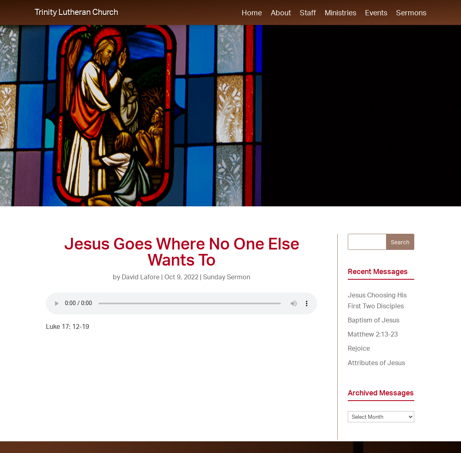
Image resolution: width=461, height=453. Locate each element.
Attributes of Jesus (376, 363)
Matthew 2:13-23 (373, 334)
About (281, 13)
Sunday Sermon (226, 277)
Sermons (411, 13)
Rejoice (359, 348)
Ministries (340, 13)
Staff (308, 13)
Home (252, 13)
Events (376, 13)
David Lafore (141, 277)
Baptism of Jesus (373, 320)
